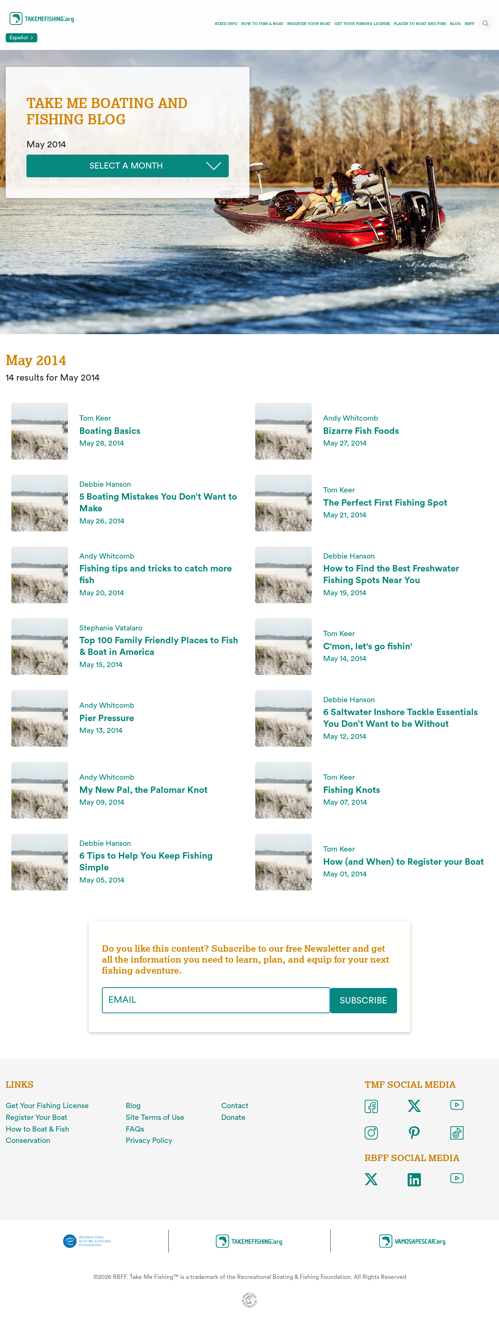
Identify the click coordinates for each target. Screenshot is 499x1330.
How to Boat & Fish (37, 1129)
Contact (234, 1105)
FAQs (135, 1129)
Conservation (28, 1140)
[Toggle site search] (485, 23)
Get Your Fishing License (362, 23)
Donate (233, 1117)
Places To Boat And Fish (420, 23)
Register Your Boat (309, 23)
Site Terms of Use (155, 1117)
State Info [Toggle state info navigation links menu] (226, 23)
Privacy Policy (149, 1140)
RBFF (469, 23)
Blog (455, 23)
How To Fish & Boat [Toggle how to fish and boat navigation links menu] (262, 23)
